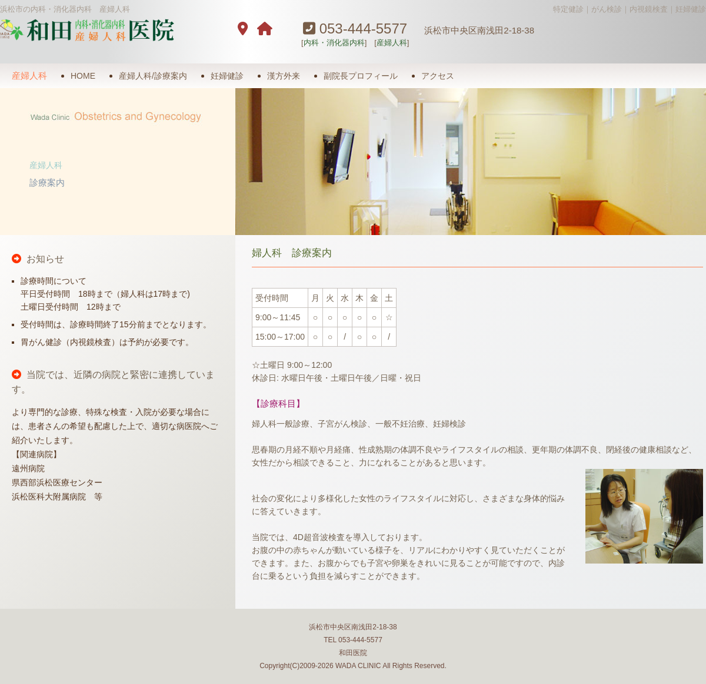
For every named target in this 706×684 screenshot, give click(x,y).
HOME (83, 76)
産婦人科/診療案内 (153, 76)
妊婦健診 (227, 76)
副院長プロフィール (361, 76)
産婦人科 (392, 42)
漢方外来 (283, 76)
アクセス (437, 76)
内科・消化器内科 (334, 42)
